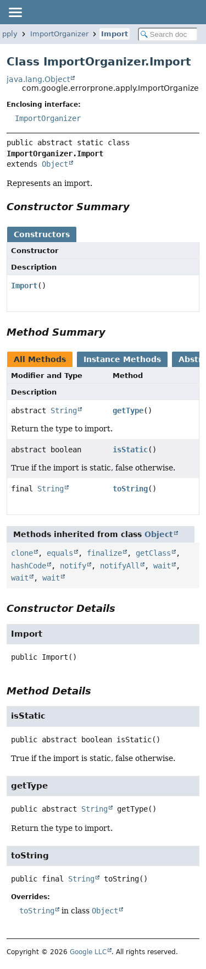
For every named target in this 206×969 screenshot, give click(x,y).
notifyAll (120, 565)
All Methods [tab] (40, 359)
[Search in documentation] (168, 34)
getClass (153, 553)
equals (60, 553)
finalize (104, 553)
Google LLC (88, 952)
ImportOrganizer (59, 34)
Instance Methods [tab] (122, 359)
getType (128, 410)
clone (22, 553)
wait (162, 565)
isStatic (130, 449)
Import (114, 34)
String (64, 410)
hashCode (28, 565)
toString (130, 488)
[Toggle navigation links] (14, 12)
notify (73, 565)
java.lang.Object (38, 79)
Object (55, 164)
